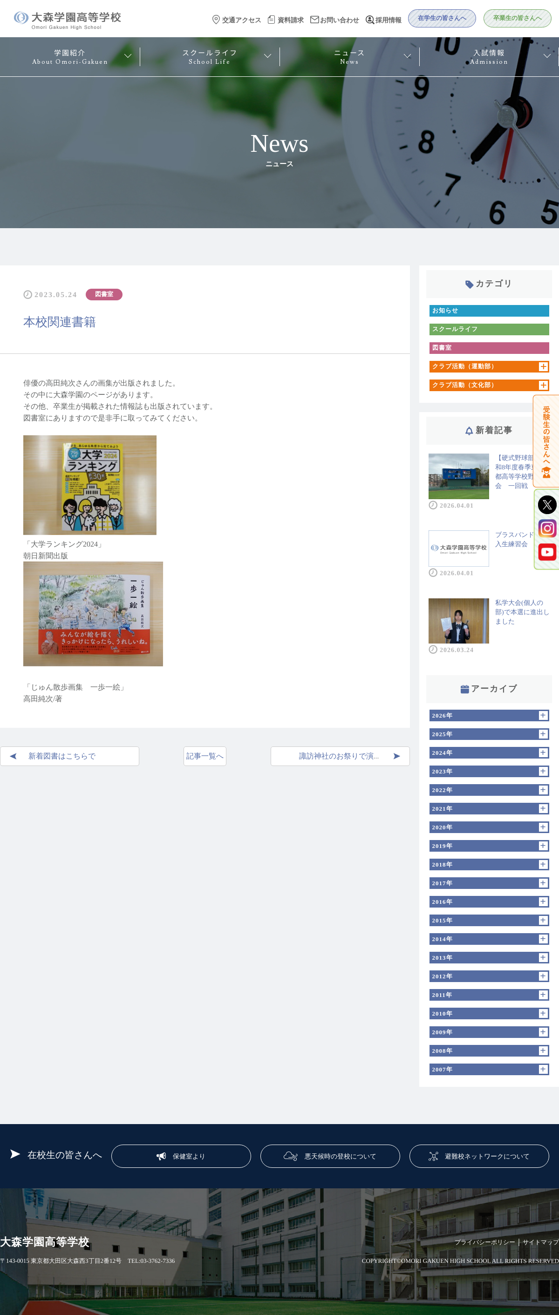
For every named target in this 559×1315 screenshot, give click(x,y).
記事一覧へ (205, 756)
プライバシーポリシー (485, 1242)
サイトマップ (541, 1242)
